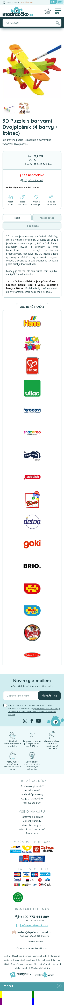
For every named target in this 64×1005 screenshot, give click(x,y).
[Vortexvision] (44, 975)
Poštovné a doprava (32, 816)
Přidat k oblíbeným (36, 200)
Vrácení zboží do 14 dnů (32, 829)
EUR (60, 2)
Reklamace (32, 833)
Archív (7, 956)
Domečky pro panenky (21, 964)
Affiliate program (32, 802)
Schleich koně (44, 960)
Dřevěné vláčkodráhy (40, 968)
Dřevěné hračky (40, 956)
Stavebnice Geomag (21, 956)
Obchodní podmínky (32, 794)
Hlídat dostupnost (22, 200)
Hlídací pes (32, 225)
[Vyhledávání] (32, 23)
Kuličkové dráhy (21, 968)
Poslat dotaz (10, 200)
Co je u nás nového (32, 798)
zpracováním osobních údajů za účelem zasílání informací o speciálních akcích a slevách (34, 711)
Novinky (49, 994)
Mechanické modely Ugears (46, 964)
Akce (16, 994)
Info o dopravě (31, 180)
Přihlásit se (27, 2)
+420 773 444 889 (34, 917)
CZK (53, 2)
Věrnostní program (32, 825)
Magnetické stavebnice (25, 960)
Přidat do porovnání (51, 200)
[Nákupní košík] (48, 11)
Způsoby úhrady (32, 821)
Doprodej (49, 1001)
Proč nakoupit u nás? (32, 786)
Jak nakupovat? (32, 790)
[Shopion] (20, 975)
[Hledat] (57, 23)
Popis (17, 217)
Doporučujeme (16, 1001)
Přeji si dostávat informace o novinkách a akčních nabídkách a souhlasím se (34, 710)
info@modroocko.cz (35, 925)
